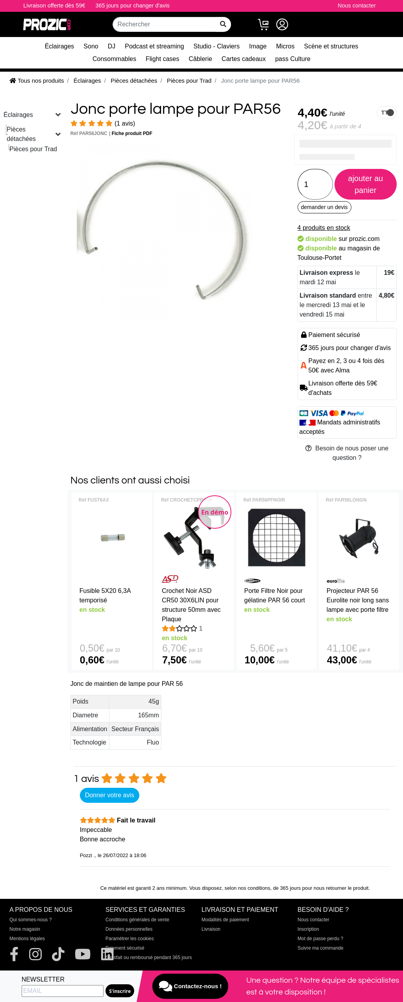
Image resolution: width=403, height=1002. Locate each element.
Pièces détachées (21, 134)
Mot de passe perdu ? (320, 938)
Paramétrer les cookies (129, 938)
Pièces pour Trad (33, 149)
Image (257, 46)
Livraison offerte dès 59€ (54, 5)
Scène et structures (331, 46)
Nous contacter (357, 5)
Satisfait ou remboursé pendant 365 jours (148, 957)
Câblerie (201, 59)
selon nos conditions (247, 888)
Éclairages (59, 46)
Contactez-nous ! (190, 986)
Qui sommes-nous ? (30, 919)
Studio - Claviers (217, 46)
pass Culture (293, 59)
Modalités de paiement (225, 919)
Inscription (308, 929)
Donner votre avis (109, 795)
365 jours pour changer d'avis (133, 5)
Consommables (114, 59)
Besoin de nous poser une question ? (346, 453)
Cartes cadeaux (244, 59)
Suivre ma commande (321, 948)
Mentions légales (27, 938)
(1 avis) (102, 123)
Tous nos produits (36, 80)
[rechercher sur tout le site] (223, 24)
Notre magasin (24, 929)
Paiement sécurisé (124, 948)
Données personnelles (128, 929)
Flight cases (162, 59)
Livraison (211, 929)
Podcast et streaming (154, 46)
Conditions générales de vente (137, 919)
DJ (112, 46)
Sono (90, 46)
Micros (285, 46)
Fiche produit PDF (132, 133)
